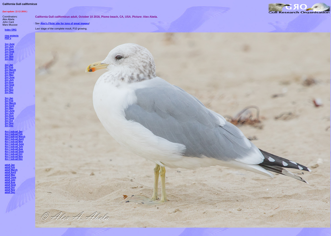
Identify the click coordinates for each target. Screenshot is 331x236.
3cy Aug (9, 115)
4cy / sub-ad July (14, 146)
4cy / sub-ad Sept (14, 151)
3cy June (10, 110)
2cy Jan (9, 65)
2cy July (9, 80)
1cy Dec (9, 59)
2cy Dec (9, 92)
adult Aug (10, 182)
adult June (10, 177)
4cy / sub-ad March (15, 136)
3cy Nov (9, 123)
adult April (10, 172)
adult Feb (10, 167)
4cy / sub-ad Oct (13, 154)
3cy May (9, 108)
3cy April (9, 106)
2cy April (9, 72)
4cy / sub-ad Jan (13, 131)
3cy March (10, 103)
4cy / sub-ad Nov (14, 156)
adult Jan (10, 165)
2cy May (9, 75)
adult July (10, 180)
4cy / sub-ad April (14, 139)
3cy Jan (9, 98)
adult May (10, 175)
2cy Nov (9, 90)
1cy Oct (9, 54)
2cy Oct (9, 87)
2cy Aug (9, 82)
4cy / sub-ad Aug (14, 149)
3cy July (9, 113)
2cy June (10, 77)
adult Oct (10, 187)
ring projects (12, 35)
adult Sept (10, 185)
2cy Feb (9, 67)
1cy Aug (9, 49)
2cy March (10, 70)
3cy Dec (9, 125)
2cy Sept (9, 85)
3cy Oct (9, 120)
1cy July (9, 46)
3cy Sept (9, 118)
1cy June (10, 44)
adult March (11, 170)
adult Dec (10, 192)
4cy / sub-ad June (14, 144)
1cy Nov (9, 56)
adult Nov (10, 190)
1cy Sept (9, 51)
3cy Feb (9, 101)
